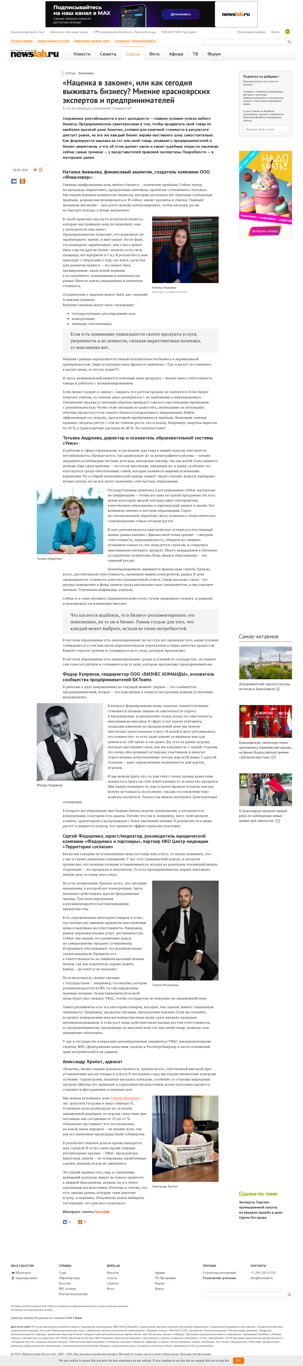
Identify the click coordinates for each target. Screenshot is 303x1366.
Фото (110, 1289)
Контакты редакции (73, 1294)
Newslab (102, 1211)
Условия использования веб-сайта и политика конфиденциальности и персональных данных (69, 1306)
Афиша (160, 1273)
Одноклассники (24, 1278)
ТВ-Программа (165, 1278)
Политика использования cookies (32, 1309)
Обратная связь (69, 1278)
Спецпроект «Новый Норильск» (135, 41)
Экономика (86, 73)
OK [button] (238, 1360)
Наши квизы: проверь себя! (92, 41)
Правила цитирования (195, 1354)
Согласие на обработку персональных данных (258, 113)
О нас (62, 1273)
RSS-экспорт (67, 1289)
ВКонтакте (21, 1273)
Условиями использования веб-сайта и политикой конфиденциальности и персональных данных (263, 96)
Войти (275, 32)
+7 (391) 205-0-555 (263, 1273)
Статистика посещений (219, 1273)
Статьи (70, 73)
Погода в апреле (22, 41)
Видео (159, 1289)
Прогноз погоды (145, 32)
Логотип (65, 1283)
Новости (113, 1273)
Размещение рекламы (219, 1278)
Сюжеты (112, 1283)
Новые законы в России (53, 41)
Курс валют (189, 32)
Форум (159, 1283)
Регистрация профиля (252, 32)
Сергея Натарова (125, 1098)
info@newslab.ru (262, 1278)
